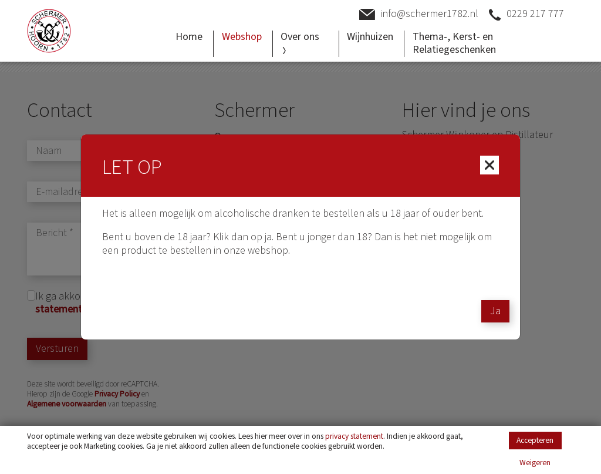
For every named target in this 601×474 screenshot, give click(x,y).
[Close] (489, 165)
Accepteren (534, 440)
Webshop (242, 36)
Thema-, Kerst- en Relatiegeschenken (454, 43)
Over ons (300, 41)
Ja (495, 311)
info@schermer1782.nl (418, 14)
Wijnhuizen (370, 36)
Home (188, 36)
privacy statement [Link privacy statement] (354, 436)
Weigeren (535, 463)
